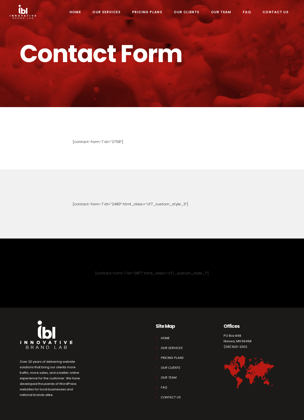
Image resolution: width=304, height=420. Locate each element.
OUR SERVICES (172, 348)
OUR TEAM (168, 377)
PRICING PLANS (172, 357)
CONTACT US (171, 397)
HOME (165, 338)
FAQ (164, 387)
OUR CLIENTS (170, 367)
